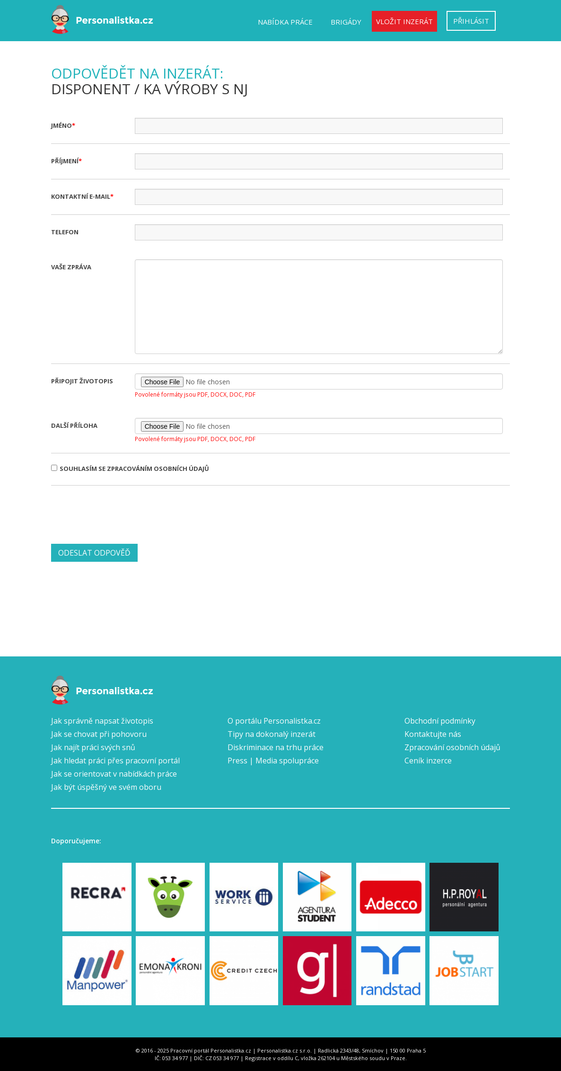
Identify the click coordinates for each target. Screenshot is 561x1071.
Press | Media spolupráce (273, 760)
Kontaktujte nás (432, 734)
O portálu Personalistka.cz (274, 721)
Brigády (346, 22)
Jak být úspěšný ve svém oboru (106, 787)
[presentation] (123, 513)
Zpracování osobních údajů (452, 747)
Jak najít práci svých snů (93, 747)
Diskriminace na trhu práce (276, 747)
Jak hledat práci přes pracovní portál (115, 760)
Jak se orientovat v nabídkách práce (114, 774)
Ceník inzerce (428, 760)
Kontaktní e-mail (80, 196)
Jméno (61, 125)
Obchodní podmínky (439, 721)
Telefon (65, 232)
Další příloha (74, 425)
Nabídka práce (285, 22)
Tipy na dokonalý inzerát (272, 734)
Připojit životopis (82, 381)
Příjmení (65, 161)
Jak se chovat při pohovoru (99, 734)
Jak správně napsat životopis (102, 721)
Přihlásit (471, 21)
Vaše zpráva (71, 267)
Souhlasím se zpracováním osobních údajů (130, 468)
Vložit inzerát (404, 21)
